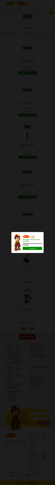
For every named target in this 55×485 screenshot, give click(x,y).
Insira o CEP (32, 248)
